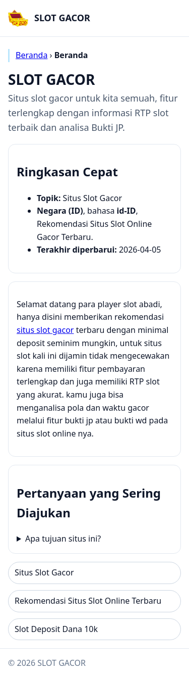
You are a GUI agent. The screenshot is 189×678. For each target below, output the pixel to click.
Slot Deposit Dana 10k (56, 629)
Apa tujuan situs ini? (63, 538)
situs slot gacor (45, 329)
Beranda (31, 55)
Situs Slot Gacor (44, 572)
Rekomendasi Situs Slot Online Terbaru (88, 600)
